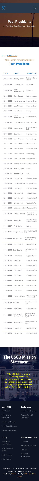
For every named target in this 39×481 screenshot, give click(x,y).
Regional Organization (9, 430)
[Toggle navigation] (35, 7)
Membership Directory (28, 445)
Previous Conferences (28, 411)
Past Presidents (12, 56)
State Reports (6, 459)
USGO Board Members (9, 426)
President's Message (9, 422)
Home (3, 56)
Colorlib (13, 474)
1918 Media (27, 474)
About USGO (6, 411)
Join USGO (24, 441)
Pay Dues (24, 450)
